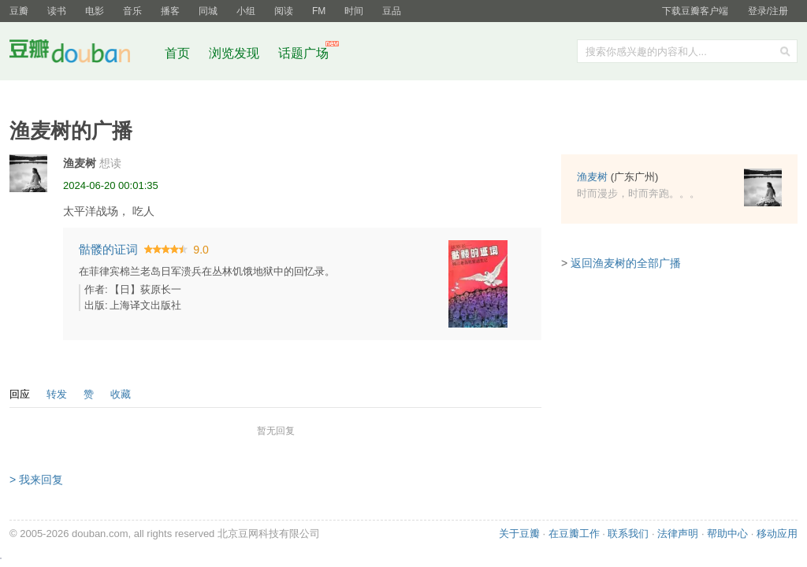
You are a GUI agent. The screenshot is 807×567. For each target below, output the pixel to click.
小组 (245, 11)
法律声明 (677, 533)
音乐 (132, 11)
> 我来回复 (36, 479)
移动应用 (777, 533)
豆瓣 (18, 11)
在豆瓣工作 (574, 533)
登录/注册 (768, 11)
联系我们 (628, 533)
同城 (208, 11)
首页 (177, 53)
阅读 (283, 11)
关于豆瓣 (519, 533)
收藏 (120, 394)
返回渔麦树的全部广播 (626, 263)
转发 (56, 394)
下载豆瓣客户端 (695, 11)
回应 (19, 394)
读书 (56, 11)
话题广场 (303, 53)
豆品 (391, 11)
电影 (94, 11)
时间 (353, 11)
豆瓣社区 (81, 54)
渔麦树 (79, 163)
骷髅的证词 (108, 249)
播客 (170, 11)
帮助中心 (727, 533)
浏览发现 (235, 53)
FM (318, 11)
